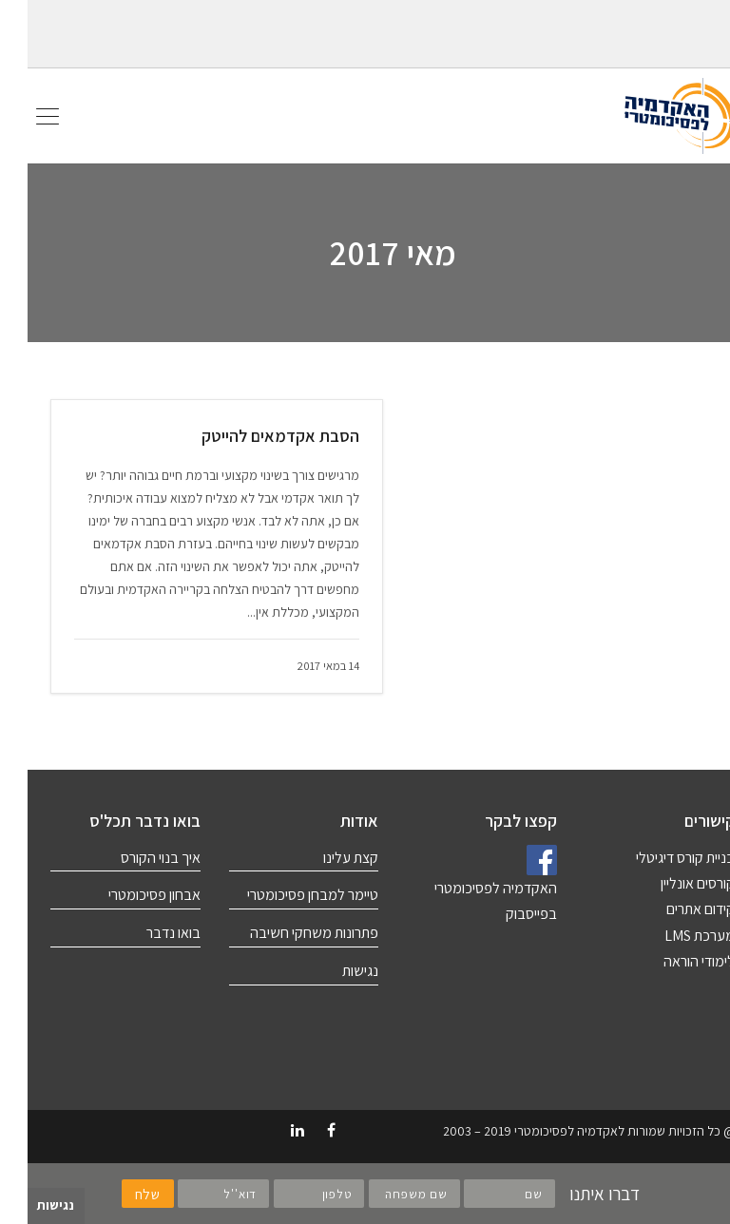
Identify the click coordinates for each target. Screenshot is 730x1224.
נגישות (333, 971)
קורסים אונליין (670, 883)
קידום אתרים (673, 909)
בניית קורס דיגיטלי (657, 858)
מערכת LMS (672, 936)
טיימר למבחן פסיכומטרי (285, 895)
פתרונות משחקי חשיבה (286, 933)
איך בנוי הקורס (133, 858)
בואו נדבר (146, 933)
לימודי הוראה (671, 961)
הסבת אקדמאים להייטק (253, 436)
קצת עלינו (323, 858)
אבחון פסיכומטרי (127, 895)
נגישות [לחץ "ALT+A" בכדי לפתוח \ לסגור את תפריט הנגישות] (28, 1205)
